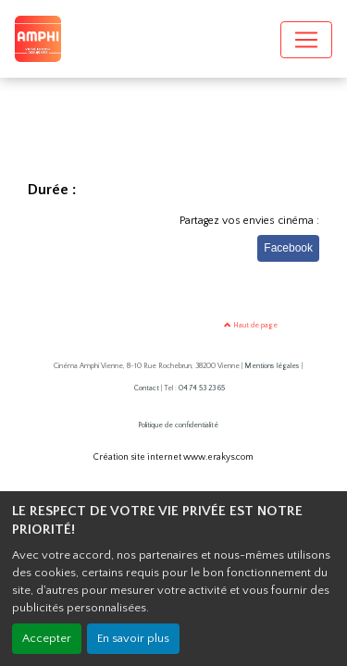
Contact (146, 388)
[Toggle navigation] (306, 39)
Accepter (46, 638)
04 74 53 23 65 (202, 388)
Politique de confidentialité (178, 425)
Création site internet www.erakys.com (173, 457)
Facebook (288, 247)
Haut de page (251, 325)
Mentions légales (272, 366)
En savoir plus (133, 638)
